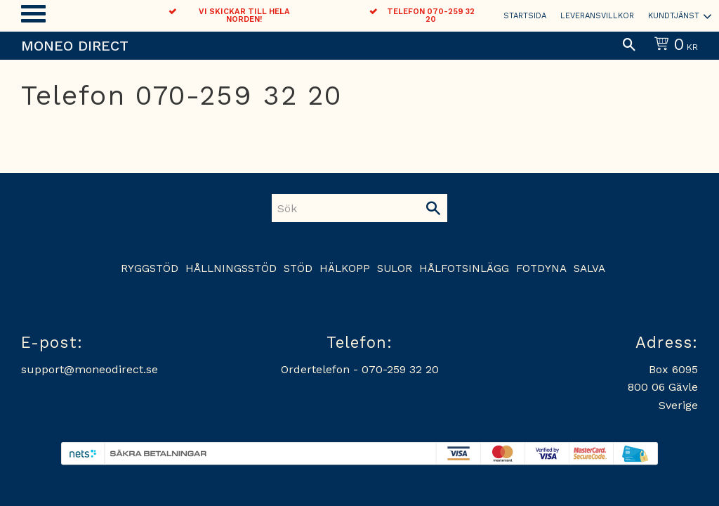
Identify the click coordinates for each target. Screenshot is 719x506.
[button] (33, 13)
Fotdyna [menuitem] (541, 268)
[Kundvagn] (673, 46)
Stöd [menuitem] (298, 268)
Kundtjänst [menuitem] (673, 15)
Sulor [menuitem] (394, 268)
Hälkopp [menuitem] (344, 268)
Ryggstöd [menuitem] (149, 268)
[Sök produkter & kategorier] (345, 208)
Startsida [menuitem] (524, 15)
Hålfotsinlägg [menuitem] (464, 268)
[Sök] (433, 208)
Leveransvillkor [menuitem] (597, 15)
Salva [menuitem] (589, 268)
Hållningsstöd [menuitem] (231, 268)
